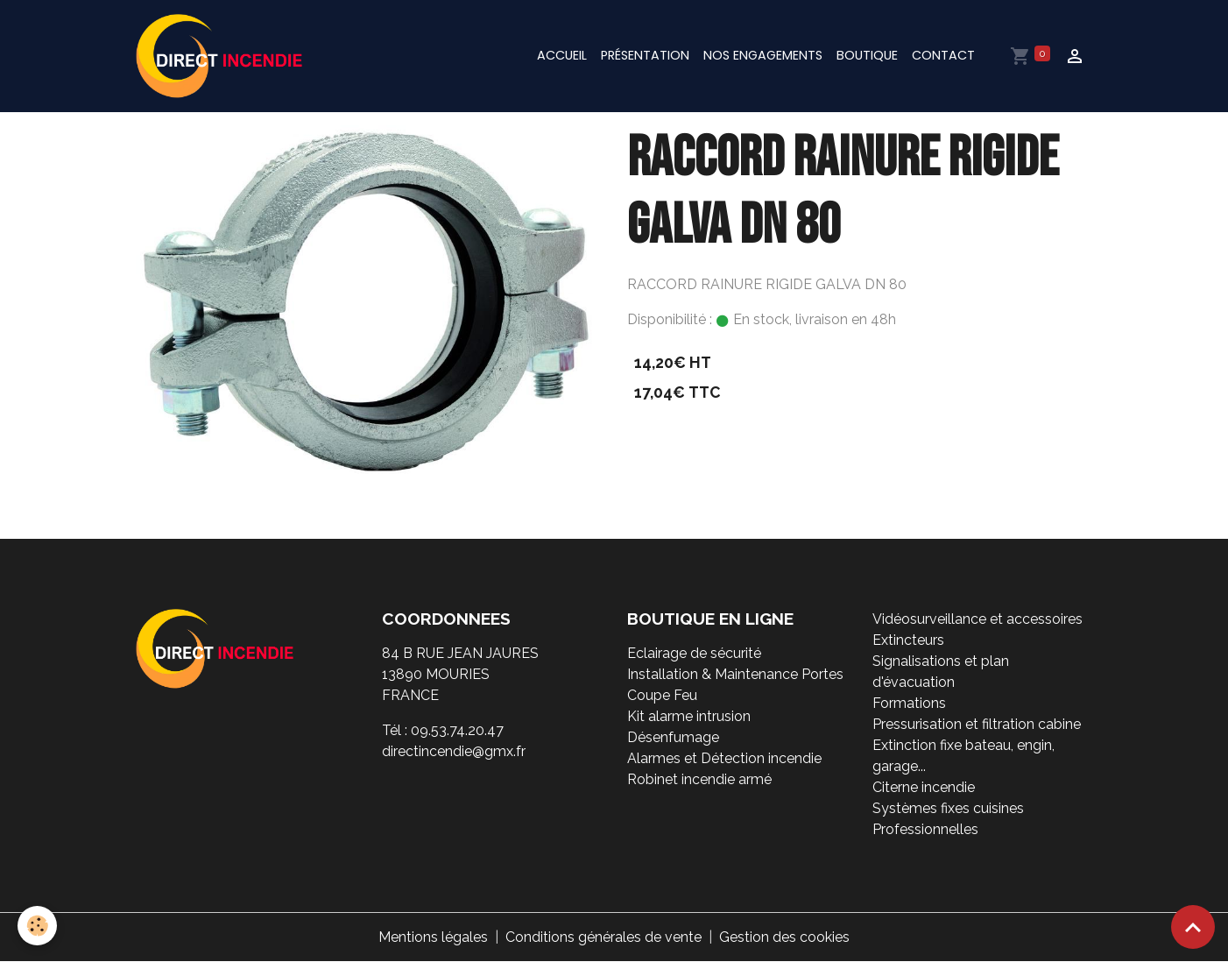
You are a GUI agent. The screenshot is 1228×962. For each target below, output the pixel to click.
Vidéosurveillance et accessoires (977, 619)
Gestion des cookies (784, 937)
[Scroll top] (1193, 927)
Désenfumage (673, 737)
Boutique (867, 55)
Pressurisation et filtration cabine (976, 724)
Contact (943, 55)
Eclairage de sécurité (694, 653)
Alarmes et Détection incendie (724, 758)
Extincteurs (908, 640)
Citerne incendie (923, 787)
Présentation (645, 55)
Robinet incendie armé (699, 779)
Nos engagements (762, 55)
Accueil (562, 55)
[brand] (222, 56)
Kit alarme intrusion (689, 716)
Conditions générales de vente (603, 937)
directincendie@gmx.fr (454, 751)
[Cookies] (37, 925)
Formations (909, 703)
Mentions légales (433, 937)
